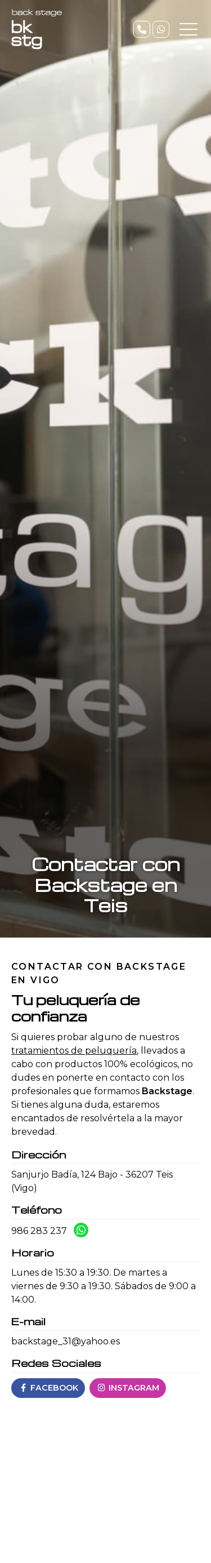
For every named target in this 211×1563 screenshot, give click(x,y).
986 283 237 (39, 1230)
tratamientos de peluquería (74, 1050)
